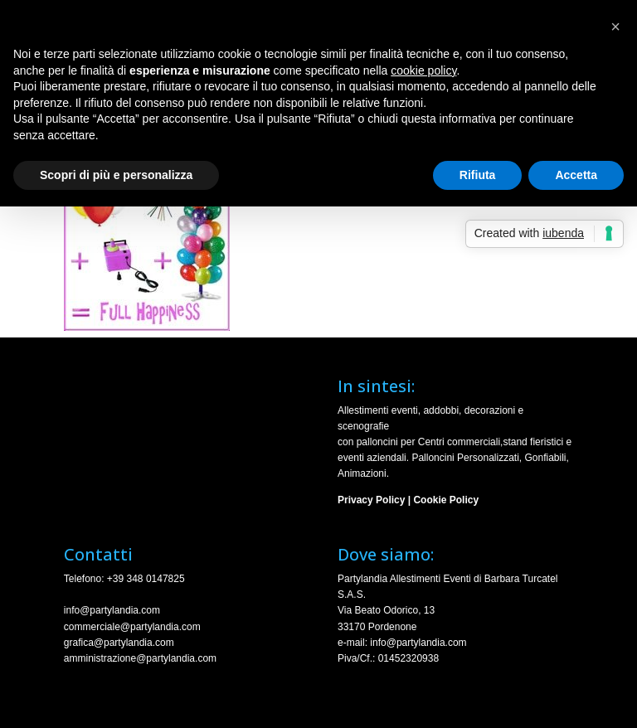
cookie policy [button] (423, 70)
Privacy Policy (371, 500)
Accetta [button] (576, 175)
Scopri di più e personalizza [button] (116, 175)
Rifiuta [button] (478, 175)
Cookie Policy (446, 500)
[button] (615, 26)
